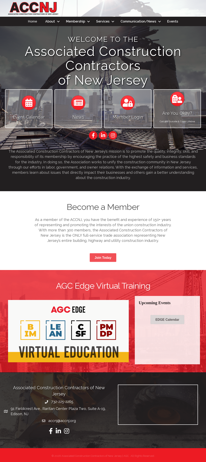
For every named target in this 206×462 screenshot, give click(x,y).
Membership (75, 21)
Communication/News (138, 21)
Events (172, 21)
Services (102, 21)
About (50, 21)
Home (32, 21)
